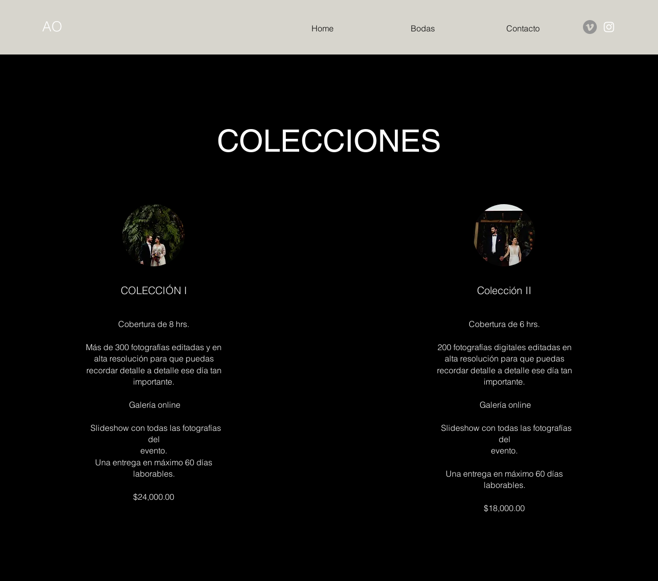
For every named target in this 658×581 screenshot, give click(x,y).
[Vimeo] (590, 27)
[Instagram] (609, 27)
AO (52, 26)
